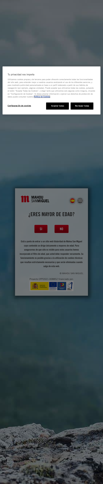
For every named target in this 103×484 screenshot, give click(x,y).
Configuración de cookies (19, 106)
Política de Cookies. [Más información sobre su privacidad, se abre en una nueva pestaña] (42, 97)
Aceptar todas (57, 106)
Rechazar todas (82, 106)
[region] (51, 90)
